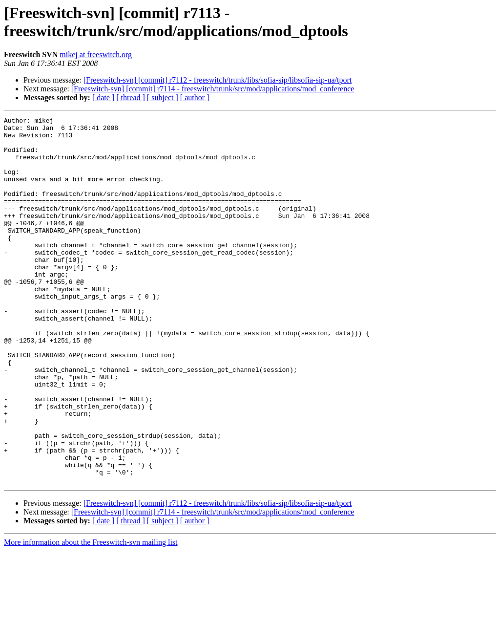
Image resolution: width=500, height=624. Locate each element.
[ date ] (103, 97)
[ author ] (194, 97)
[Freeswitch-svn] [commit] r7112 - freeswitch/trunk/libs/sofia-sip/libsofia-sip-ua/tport (217, 80)
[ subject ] (162, 97)
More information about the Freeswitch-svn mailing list (91, 615)
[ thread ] (130, 97)
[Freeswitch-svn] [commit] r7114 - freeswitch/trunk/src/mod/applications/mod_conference (212, 89)
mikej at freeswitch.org (96, 54)
